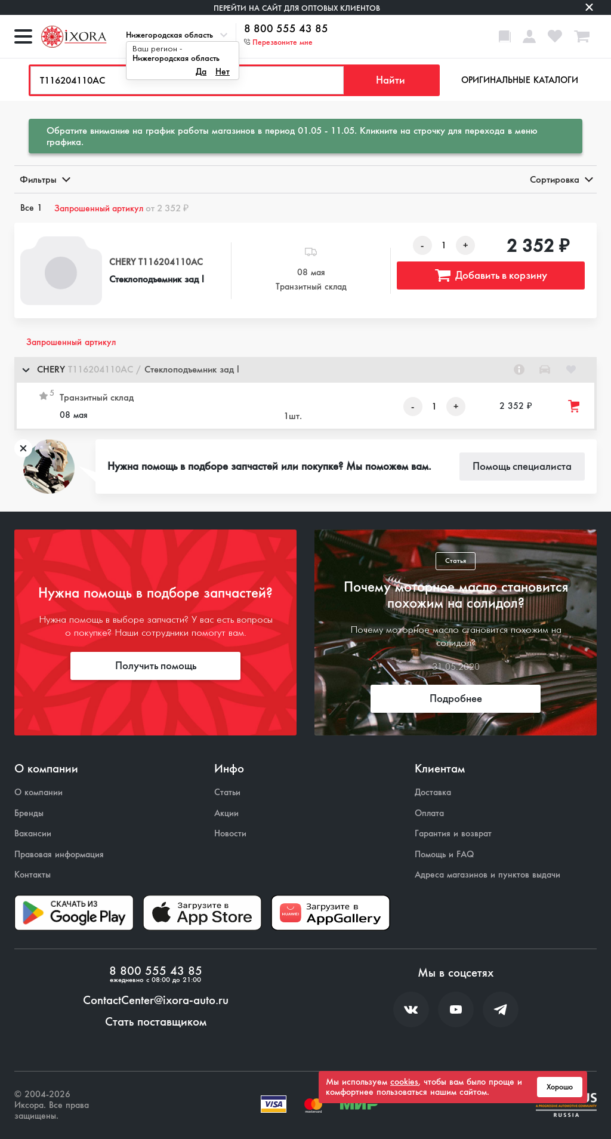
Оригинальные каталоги (519, 80)
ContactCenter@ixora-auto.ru (156, 1000)
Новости (230, 834)
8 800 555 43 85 (286, 29)
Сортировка (560, 179)
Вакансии (32, 834)
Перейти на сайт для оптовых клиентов (297, 8)
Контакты (32, 875)
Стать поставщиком (155, 1022)
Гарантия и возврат (453, 834)
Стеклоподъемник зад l (156, 279)
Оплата (429, 813)
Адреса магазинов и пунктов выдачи (487, 875)
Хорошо (560, 1087)
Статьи (227, 792)
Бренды (29, 813)
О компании (38, 792)
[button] (305, 370)
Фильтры (44, 179)
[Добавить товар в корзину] (574, 406)
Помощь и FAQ (444, 854)
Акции (226, 813)
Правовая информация (59, 854)
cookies (404, 1082)
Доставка (433, 792)
